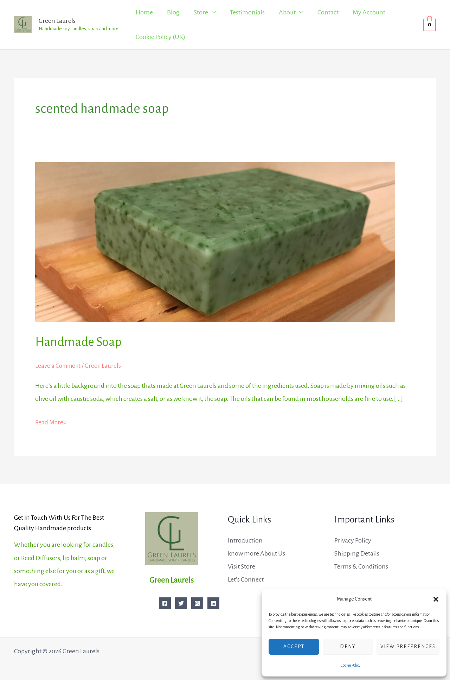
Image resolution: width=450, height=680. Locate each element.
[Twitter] (181, 603)
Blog (173, 12)
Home (144, 12)
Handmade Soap (81, 342)
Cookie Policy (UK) (160, 36)
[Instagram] (197, 603)
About (287, 12)
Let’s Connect (246, 579)
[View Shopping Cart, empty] (429, 24)
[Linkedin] (213, 603)
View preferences (408, 646)
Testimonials (247, 12)
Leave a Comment (59, 365)
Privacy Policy (352, 540)
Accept (293, 646)
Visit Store (241, 566)
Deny (348, 646)
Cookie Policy (350, 665)
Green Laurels (57, 20)
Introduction (245, 540)
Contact (328, 12)
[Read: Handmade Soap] (215, 241)
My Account (369, 12)
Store (201, 12)
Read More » (51, 421)
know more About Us (256, 553)
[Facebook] (165, 603)
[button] (435, 599)
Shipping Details (356, 553)
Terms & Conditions (361, 566)
